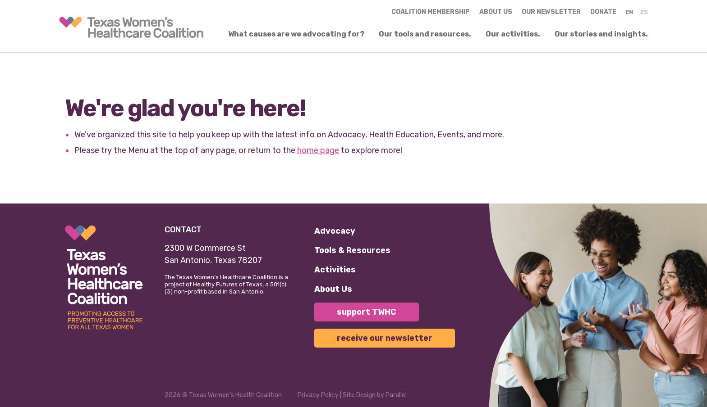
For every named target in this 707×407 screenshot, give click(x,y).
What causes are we (296, 34)
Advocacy (334, 231)
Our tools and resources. (425, 34)
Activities (335, 270)
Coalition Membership (430, 12)
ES (644, 12)
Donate (603, 12)
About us (495, 12)
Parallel (396, 395)
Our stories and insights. (601, 34)
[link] (131, 27)
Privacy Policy (318, 395)
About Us (333, 289)
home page (318, 150)
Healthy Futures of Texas (227, 284)
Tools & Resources (352, 250)
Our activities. (513, 34)
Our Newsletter (551, 12)
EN (629, 12)
